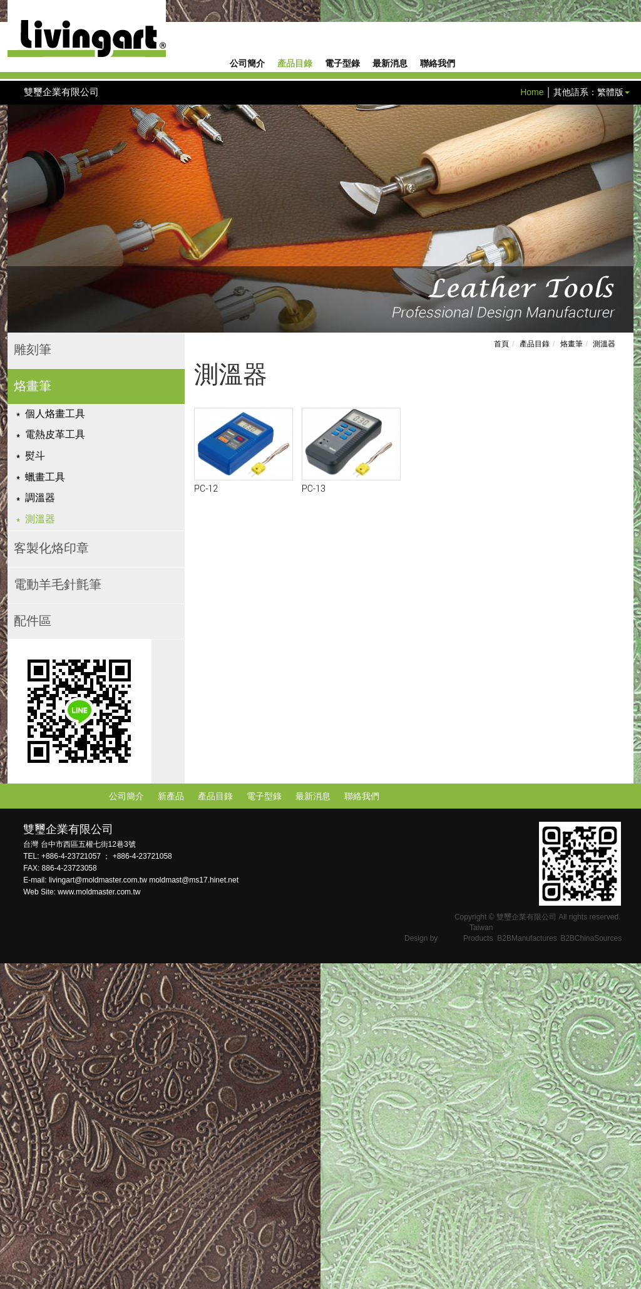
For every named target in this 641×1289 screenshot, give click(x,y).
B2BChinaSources (591, 938)
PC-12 (206, 488)
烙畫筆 (32, 386)
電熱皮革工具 (55, 435)
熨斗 (35, 456)
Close (11, 970)
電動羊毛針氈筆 (57, 585)
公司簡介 (247, 64)
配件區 (32, 621)
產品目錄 (294, 64)
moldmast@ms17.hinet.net (193, 880)
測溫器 (40, 519)
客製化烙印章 (51, 549)
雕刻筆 (32, 350)
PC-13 (314, 488)
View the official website (100, 1082)
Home (531, 92)
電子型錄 (342, 64)
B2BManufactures (526, 938)
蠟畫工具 (45, 477)
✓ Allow (15, 995)
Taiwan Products (478, 933)
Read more (26, 1082)
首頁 (501, 343)
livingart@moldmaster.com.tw (99, 880)
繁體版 (610, 92)
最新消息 (390, 64)
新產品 (171, 796)
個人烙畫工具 (55, 414)
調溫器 (40, 498)
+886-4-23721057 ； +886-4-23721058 (106, 856)
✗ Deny (15, 1007)
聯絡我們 (437, 64)
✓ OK (315, 1283)
